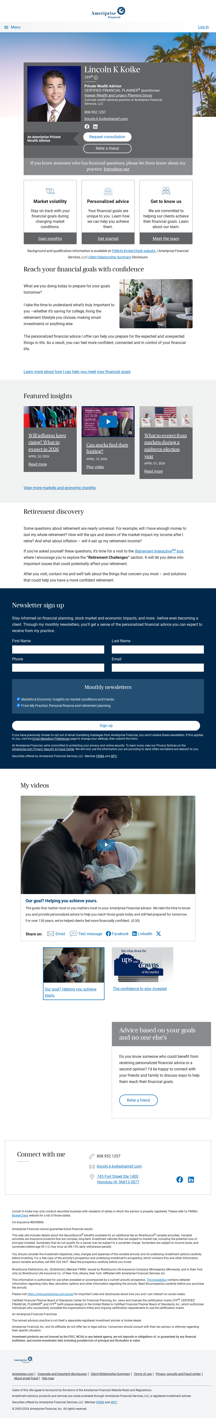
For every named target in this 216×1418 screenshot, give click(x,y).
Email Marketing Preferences (51, 738)
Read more (37, 464)
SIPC (114, 756)
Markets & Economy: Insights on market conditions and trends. (68, 699)
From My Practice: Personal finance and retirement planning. (66, 706)
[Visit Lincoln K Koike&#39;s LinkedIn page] (191, 1180)
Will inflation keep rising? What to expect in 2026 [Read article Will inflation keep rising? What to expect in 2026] (47, 442)
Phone (17, 659)
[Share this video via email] (55, 935)
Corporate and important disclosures (62, 1374)
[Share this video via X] (158, 933)
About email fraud (26, 1378)
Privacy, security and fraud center (178, 1374)
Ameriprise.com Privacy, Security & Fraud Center (43, 749)
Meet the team (166, 238)
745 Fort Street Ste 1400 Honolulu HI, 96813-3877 (118, 1179)
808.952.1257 (95, 112)
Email (116, 659)
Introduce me (116, 169)
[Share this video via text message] (85, 935)
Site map (48, 1378)
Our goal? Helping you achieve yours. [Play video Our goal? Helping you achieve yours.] (70, 992)
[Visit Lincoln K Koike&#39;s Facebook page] (179, 1180)
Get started (108, 238)
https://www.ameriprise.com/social (50, 1294)
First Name (21, 641)
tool (159, 551)
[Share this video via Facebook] (117, 934)
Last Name (121, 641)
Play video (95, 467)
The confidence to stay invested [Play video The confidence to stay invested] (140, 988)
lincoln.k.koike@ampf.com (106, 119)
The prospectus (157, 1280)
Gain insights (50, 238)
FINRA (100, 756)
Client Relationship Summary (109, 257)
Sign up (106, 725)
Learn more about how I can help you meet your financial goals (77, 371)
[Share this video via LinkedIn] (142, 934)
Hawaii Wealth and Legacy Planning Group (118, 95)
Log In (203, 27)
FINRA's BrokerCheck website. (134, 251)
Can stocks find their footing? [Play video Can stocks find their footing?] (107, 448)
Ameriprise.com (23, 1374)
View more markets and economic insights (60, 487)
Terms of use (143, 1374)
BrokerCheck (20, 1215)
